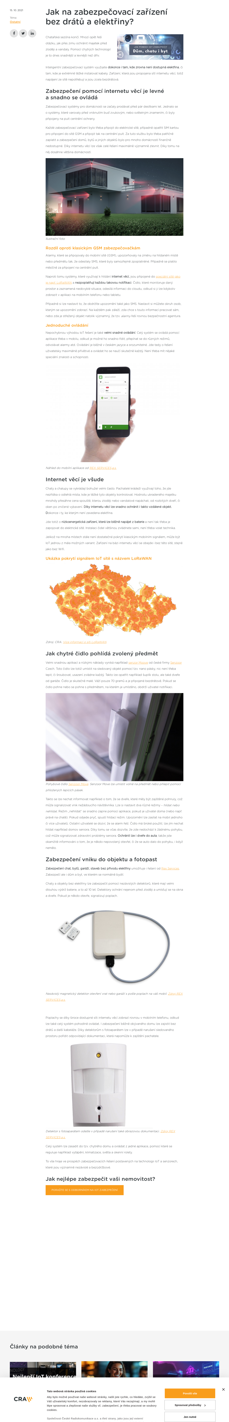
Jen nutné (190, 1381)
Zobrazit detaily (57, 1401)
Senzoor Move (78, 784)
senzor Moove (138, 662)
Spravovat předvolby (190, 1369)
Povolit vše (190, 1358)
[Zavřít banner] (223, 1354)
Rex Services (170, 868)
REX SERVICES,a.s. (102, 468)
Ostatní (15, 22)
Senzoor (176, 662)
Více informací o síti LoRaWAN (84, 642)
